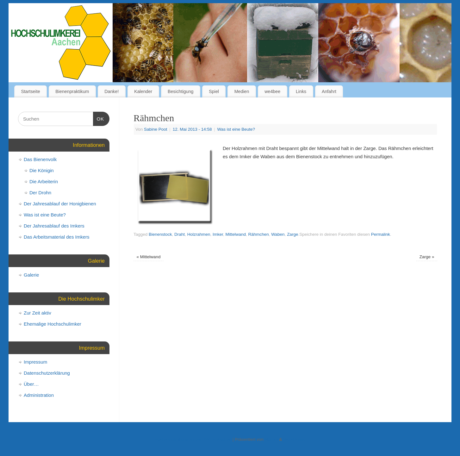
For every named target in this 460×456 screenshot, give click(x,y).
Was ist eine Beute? (236, 129)
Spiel (214, 91)
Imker (218, 234)
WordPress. (294, 439)
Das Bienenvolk (40, 159)
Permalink (380, 234)
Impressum (35, 362)
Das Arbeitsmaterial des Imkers (57, 237)
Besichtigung (181, 91)
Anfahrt (329, 91)
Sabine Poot (155, 129)
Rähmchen (258, 234)
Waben (277, 234)
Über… (31, 384)
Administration (39, 395)
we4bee (272, 91)
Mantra (271, 439)
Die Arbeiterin (43, 181)
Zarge (292, 234)
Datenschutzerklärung (47, 373)
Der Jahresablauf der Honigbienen (60, 203)
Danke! (111, 91)
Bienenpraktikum (72, 91)
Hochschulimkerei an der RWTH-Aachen (192, 439)
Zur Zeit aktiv (37, 312)
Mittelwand (235, 234)
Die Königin (41, 170)
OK (98, 118)
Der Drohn (40, 192)
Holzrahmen (198, 234)
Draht (179, 234)
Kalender (143, 91)
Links (301, 91)
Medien (241, 91)
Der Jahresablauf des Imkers (54, 225)
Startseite (30, 91)
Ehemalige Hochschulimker (52, 324)
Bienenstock (160, 234)
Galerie (31, 275)
